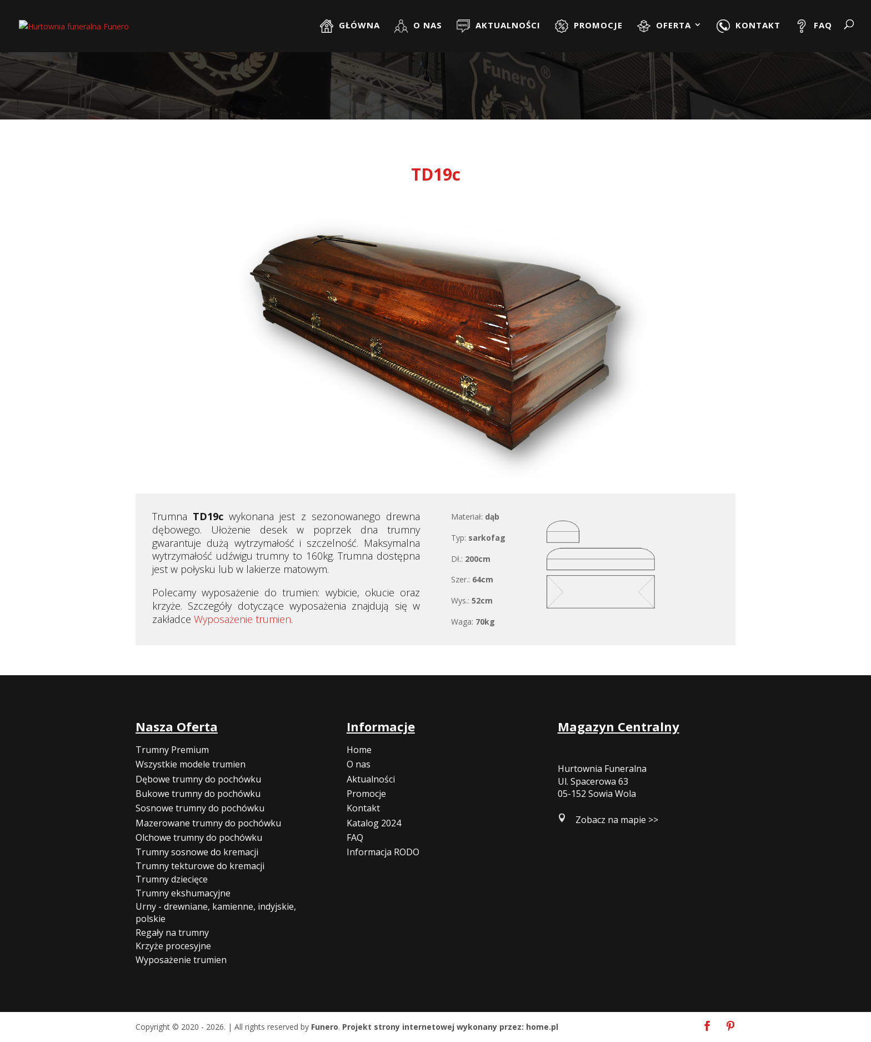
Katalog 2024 (374, 823)
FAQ (355, 837)
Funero (324, 1026)
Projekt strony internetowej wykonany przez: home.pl (450, 1026)
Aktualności (371, 779)
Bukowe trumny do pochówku (198, 793)
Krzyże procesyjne (173, 946)
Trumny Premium (172, 750)
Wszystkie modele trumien (191, 764)
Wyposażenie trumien (242, 619)
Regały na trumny (172, 932)
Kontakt (363, 808)
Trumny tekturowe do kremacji (200, 866)
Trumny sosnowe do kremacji (197, 852)
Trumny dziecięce (172, 879)
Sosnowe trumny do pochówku (200, 808)
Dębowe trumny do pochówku (198, 779)
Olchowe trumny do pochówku (199, 837)
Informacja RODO (383, 852)
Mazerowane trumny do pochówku (208, 823)
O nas (359, 764)
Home (359, 750)
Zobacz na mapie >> (616, 820)
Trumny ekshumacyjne (183, 893)
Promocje (366, 793)
